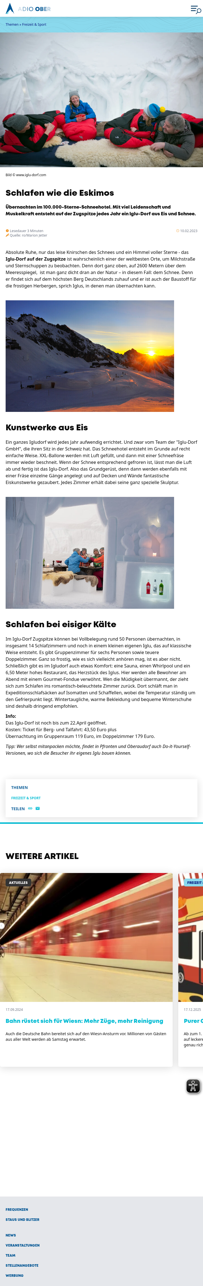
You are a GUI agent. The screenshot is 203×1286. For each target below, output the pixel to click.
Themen (12, 24)
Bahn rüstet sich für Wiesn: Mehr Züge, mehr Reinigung (84, 1021)
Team (10, 1255)
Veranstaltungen (23, 1245)
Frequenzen (17, 1209)
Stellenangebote (22, 1265)
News (11, 1235)
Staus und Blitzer (22, 1219)
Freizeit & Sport (34, 24)
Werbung (15, 1275)
